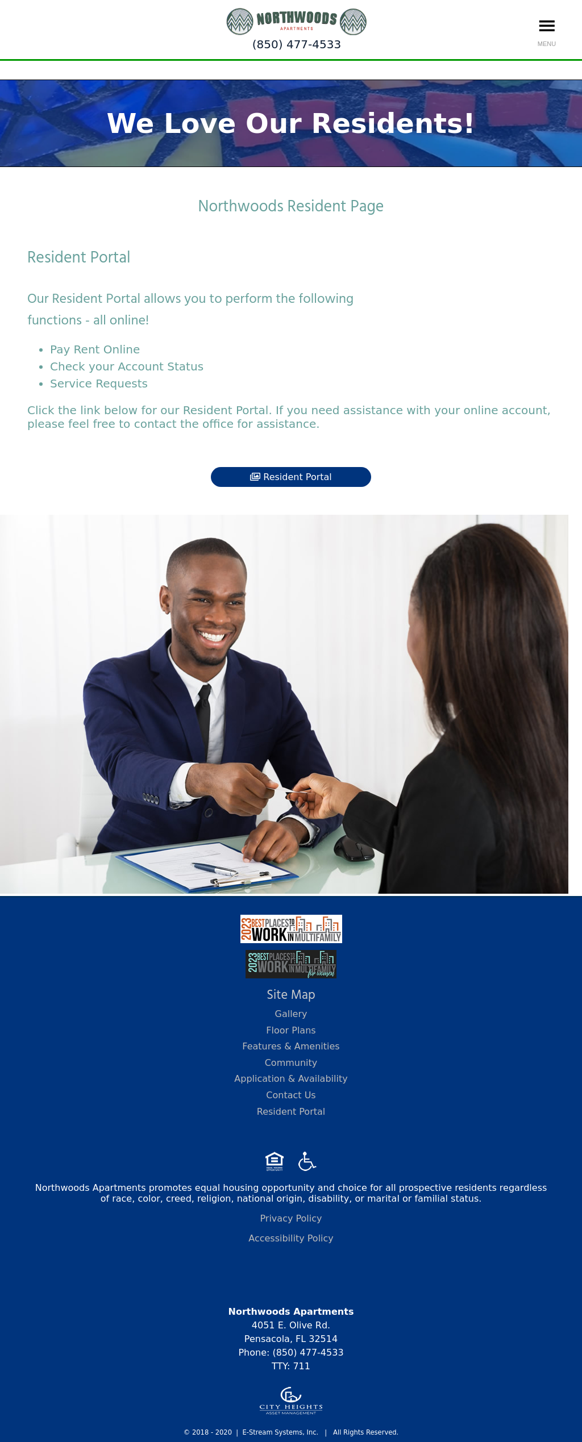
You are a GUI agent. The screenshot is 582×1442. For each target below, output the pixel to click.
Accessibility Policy (291, 1238)
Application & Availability (290, 1078)
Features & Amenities (290, 1046)
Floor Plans (290, 1030)
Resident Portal (291, 477)
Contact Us (290, 1095)
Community (291, 1062)
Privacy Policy (291, 1218)
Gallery (291, 1013)
